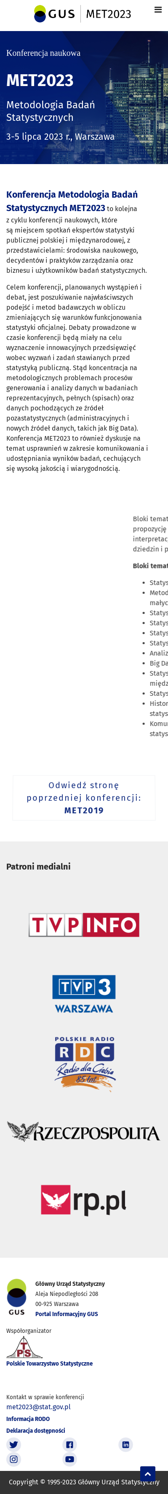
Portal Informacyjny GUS (66, 1314)
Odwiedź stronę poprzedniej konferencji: (84, 798)
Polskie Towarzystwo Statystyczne (49, 1364)
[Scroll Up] (147, 1473)
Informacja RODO (28, 1419)
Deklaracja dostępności (35, 1431)
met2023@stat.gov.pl (38, 1407)
